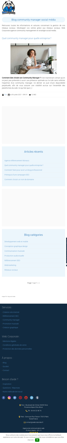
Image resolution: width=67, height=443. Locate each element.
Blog (4, 363)
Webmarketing (10, 265)
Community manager (11, 320)
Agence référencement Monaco (16, 161)
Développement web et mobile (16, 242)
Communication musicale (14, 251)
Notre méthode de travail (12, 392)
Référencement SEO (12, 260)
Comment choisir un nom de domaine (19, 179)
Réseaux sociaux (11, 270)
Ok (37, 440)
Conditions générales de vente (14, 345)
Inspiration (7, 384)
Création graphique (10, 328)
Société (6, 366)
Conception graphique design (16, 246)
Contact (6, 370)
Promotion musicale (11, 324)
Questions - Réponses (11, 388)
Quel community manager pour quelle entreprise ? (23, 165)
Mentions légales (9, 341)
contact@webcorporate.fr (34, 422)
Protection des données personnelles (17, 349)
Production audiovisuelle (14, 256)
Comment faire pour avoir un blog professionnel (23, 170)
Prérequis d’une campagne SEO (16, 175)
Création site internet (11, 312)
